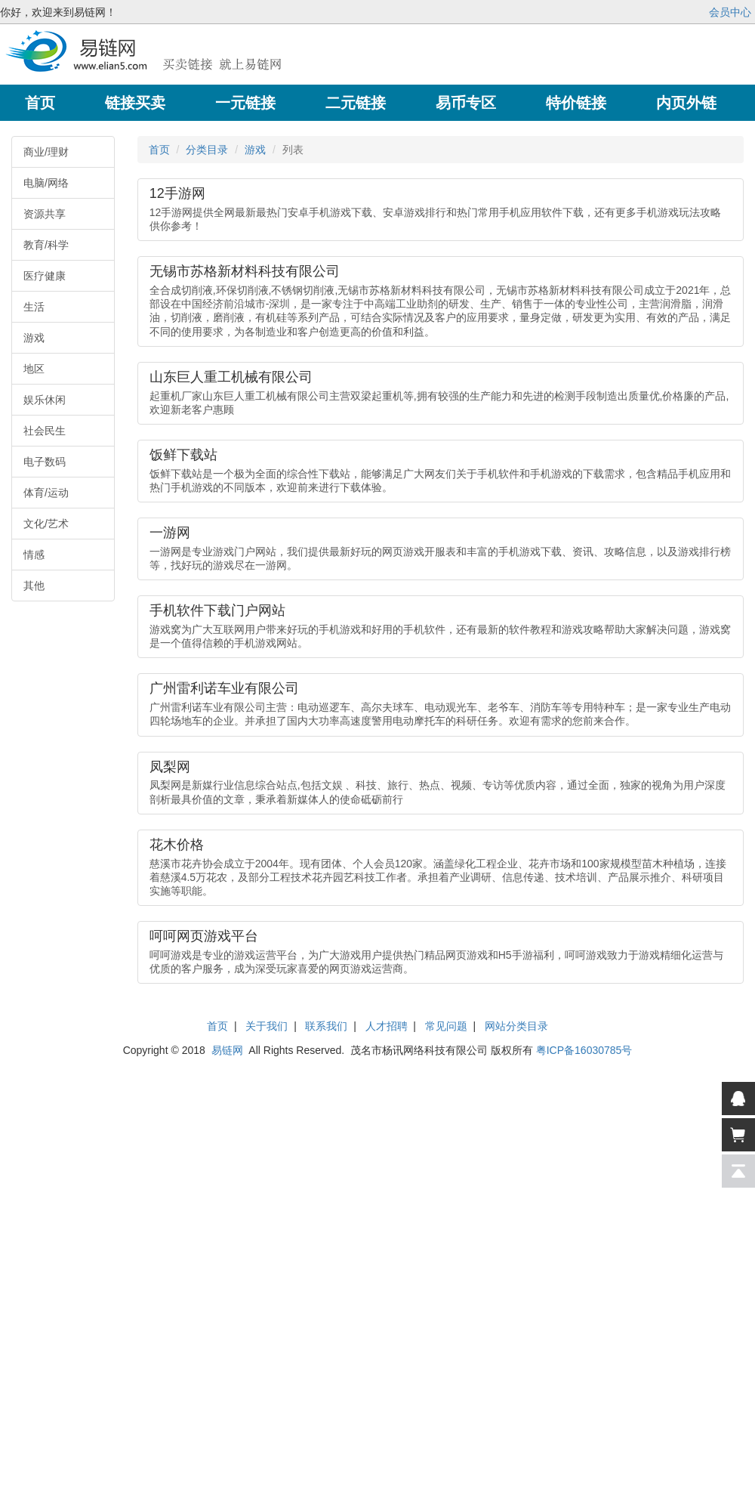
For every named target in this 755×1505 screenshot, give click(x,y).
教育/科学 (46, 245)
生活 (34, 307)
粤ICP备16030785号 (584, 1050)
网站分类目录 (516, 1026)
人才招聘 (386, 1026)
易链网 (227, 1050)
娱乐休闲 (44, 400)
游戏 (34, 338)
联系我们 (326, 1026)
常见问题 (446, 1026)
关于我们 (266, 1026)
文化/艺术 (46, 524)
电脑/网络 (46, 183)
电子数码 (44, 462)
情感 (34, 555)
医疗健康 (44, 276)
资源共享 (44, 214)
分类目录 (207, 150)
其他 (34, 585)
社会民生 (44, 431)
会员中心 (730, 12)
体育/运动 (46, 493)
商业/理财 (46, 152)
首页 (159, 150)
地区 (34, 369)
